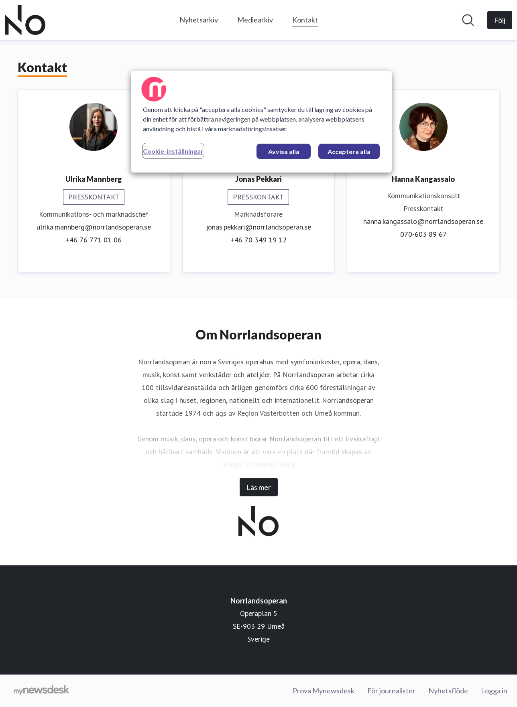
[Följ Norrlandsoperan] (499, 20)
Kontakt (305, 18)
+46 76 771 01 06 (93, 239)
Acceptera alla (349, 151)
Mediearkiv (255, 19)
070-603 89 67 (423, 234)
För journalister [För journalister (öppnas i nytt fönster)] (391, 690)
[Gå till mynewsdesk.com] (41, 691)
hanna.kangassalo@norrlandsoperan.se (423, 221)
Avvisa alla (283, 151)
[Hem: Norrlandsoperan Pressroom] (25, 20)
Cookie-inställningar (173, 151)
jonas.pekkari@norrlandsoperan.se (258, 227)
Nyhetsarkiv (198, 19)
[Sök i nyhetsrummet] (468, 20)
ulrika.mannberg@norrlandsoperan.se (94, 227)
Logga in (494, 690)
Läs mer (258, 487)
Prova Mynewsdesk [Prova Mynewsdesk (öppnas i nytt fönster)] (323, 690)
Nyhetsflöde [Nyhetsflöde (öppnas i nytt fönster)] (448, 690)
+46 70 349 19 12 (258, 239)
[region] (261, 122)
